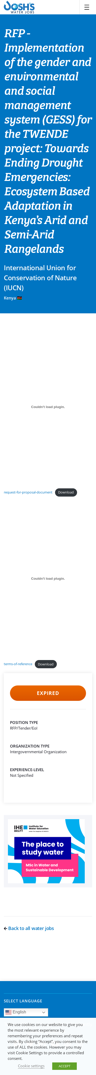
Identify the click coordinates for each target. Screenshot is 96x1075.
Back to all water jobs (29, 928)
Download (66, 492)
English (15, 1012)
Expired (48, 693)
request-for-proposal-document (28, 492)
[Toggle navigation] (87, 7)
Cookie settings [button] (31, 1065)
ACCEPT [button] (64, 1066)
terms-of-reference (18, 664)
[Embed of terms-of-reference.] (48, 578)
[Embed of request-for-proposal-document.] (48, 407)
